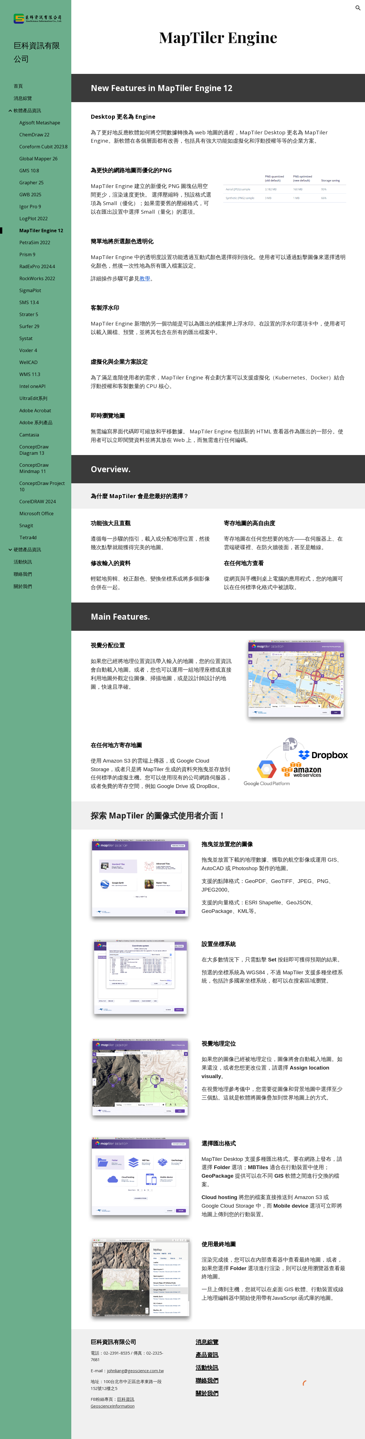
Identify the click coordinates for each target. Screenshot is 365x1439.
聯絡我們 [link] (23, 574)
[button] (358, 8)
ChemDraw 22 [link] (34, 135)
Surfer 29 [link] (29, 326)
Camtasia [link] (29, 435)
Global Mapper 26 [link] (38, 158)
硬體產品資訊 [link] (27, 549)
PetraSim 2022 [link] (34, 242)
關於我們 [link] (23, 586)
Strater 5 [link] (28, 314)
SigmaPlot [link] (30, 290)
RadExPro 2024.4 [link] (37, 266)
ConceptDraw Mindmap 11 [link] (33, 468)
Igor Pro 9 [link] (30, 206)
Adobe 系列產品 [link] (35, 422)
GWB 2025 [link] (30, 194)
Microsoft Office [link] (36, 513)
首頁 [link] (18, 86)
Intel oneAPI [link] (32, 386)
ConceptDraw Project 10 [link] (42, 486)
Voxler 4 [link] (28, 350)
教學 (144, 278)
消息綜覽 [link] (23, 98)
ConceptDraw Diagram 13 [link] (33, 450)
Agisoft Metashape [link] (39, 123)
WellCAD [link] (28, 362)
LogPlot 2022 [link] (33, 218)
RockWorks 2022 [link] (37, 278)
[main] (218, 37)
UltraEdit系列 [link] (33, 398)
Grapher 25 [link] (31, 182)
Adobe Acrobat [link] (35, 410)
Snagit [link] (26, 525)
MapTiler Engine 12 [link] (41, 230)
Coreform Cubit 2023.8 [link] (43, 147)
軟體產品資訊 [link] (27, 110)
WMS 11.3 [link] (29, 374)
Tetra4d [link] (27, 537)
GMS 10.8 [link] (29, 170)
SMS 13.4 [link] (28, 302)
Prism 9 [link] (27, 254)
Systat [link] (26, 338)
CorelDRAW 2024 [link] (37, 501)
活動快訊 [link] (23, 562)
